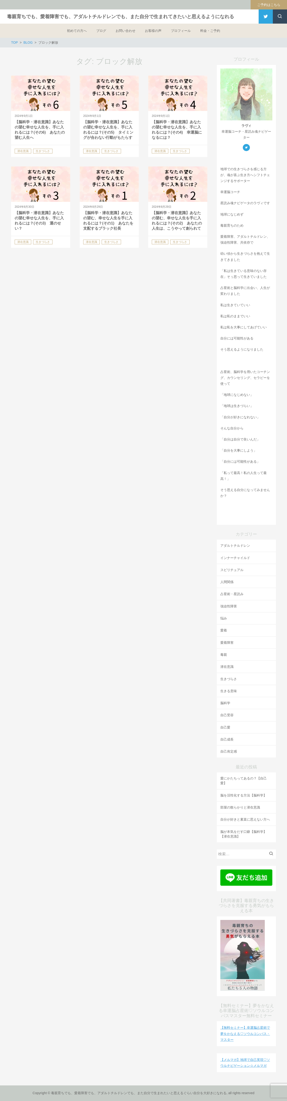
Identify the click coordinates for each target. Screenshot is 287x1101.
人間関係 (227, 582)
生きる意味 (228, 691)
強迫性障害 (228, 606)
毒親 (223, 654)
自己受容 (227, 715)
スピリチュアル (232, 570)
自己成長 (227, 739)
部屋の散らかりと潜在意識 (240, 807)
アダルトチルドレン (235, 545)
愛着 (223, 630)
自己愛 (225, 727)
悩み (223, 618)
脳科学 (225, 703)
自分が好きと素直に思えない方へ (245, 819)
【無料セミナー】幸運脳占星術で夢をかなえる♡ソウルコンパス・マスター (245, 1033)
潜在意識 (227, 667)
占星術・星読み (232, 594)
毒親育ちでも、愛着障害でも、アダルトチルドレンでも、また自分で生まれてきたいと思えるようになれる (120, 16)
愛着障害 (227, 642)
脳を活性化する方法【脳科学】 (243, 795)
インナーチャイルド (235, 558)
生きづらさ (228, 679)
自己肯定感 (228, 751)
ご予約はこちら (268, 5)
